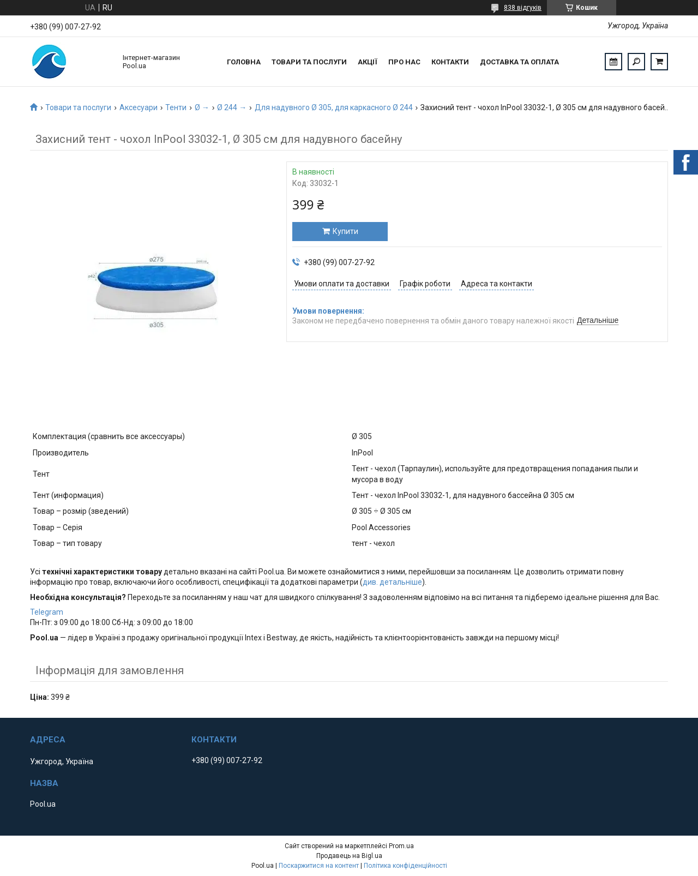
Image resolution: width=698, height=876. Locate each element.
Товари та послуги (309, 62)
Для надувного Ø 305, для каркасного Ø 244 (334, 107)
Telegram (46, 612)
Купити (345, 231)
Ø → (202, 107)
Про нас (404, 62)
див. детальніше (392, 582)
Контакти (450, 62)
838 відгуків (522, 7)
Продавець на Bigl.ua (349, 856)
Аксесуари (138, 107)
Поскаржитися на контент (319, 865)
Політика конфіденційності (405, 865)
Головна (244, 62)
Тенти (175, 107)
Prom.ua (401, 846)
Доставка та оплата (519, 62)
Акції (367, 62)
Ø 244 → (231, 107)
